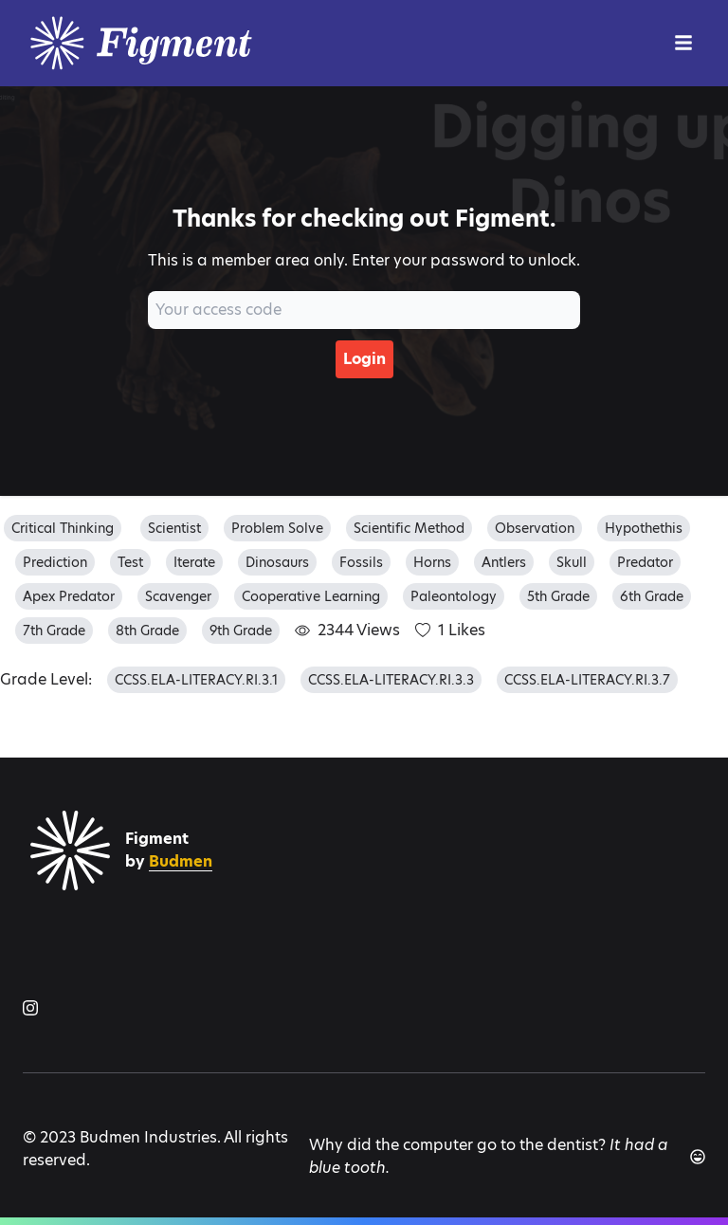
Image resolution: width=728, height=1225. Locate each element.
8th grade (147, 630)
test (130, 562)
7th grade (54, 630)
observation (534, 528)
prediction (55, 562)
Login (364, 359)
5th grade (558, 596)
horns (432, 562)
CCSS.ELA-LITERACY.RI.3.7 (587, 679)
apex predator (69, 596)
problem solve (277, 528)
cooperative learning (311, 596)
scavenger (178, 596)
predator (645, 562)
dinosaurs (277, 562)
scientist (174, 528)
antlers (504, 562)
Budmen (180, 861)
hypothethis (643, 528)
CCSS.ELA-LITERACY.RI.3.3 (391, 679)
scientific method (409, 528)
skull (571, 562)
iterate (194, 562)
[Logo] (165, 43)
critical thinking (62, 528)
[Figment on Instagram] (30, 1007)
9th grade (240, 630)
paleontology (453, 596)
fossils (361, 562)
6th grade (651, 596)
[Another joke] (697, 1156)
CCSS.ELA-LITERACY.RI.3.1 (196, 679)
